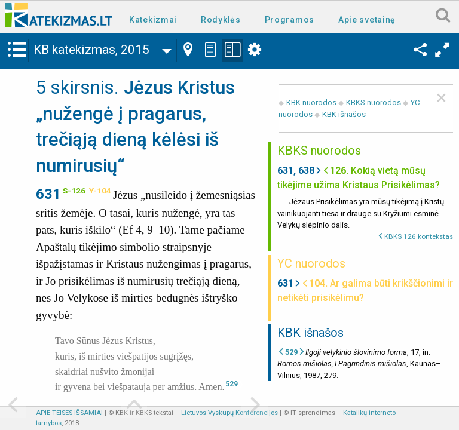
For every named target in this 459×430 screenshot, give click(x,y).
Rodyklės (221, 19)
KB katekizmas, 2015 (91, 49)
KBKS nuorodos (373, 102)
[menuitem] (155, 18)
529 (231, 384)
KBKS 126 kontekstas (418, 236)
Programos (289, 19)
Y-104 (100, 190)
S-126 (74, 190)
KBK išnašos (344, 114)
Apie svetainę (367, 19)
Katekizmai (153, 19)
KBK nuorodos (311, 102)
